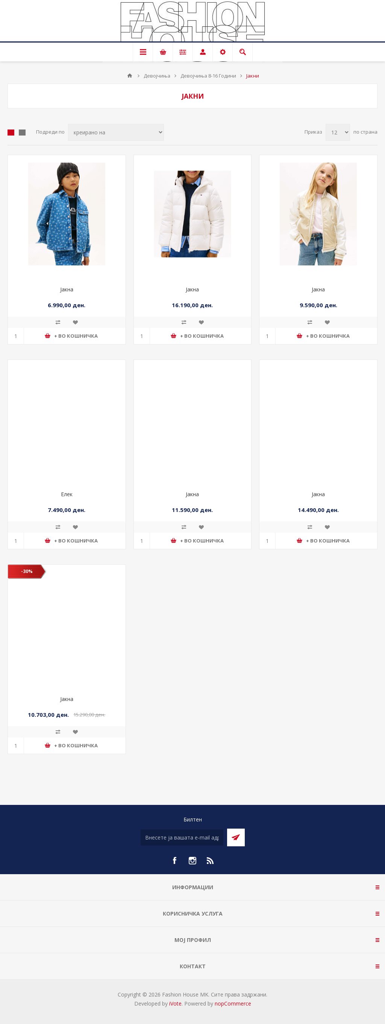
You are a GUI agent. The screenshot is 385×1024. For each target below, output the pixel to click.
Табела (11, 133)
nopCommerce (233, 1003)
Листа (22, 133)
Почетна (129, 76)
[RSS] (211, 861)
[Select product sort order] (116, 132)
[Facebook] (174, 861)
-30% (27, 571)
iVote (175, 1003)
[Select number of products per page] (338, 132)
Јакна (66, 289)
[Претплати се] (182, 837)
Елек (67, 494)
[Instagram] (192, 861)
